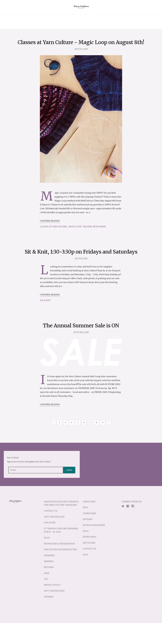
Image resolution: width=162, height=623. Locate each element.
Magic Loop (74, 226)
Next (108, 422)
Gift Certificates (54, 516)
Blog (47, 537)
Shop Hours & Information (59, 543)
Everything (89, 537)
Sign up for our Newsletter (60, 549)
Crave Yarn (89, 501)
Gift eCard (89, 543)
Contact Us (50, 511)
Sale (85, 554)
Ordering (49, 555)
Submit (69, 470)
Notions (87, 519)
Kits (85, 507)
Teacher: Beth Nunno (94, 226)
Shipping (49, 561)
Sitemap (48, 596)
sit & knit (45, 300)
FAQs (46, 573)
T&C (46, 579)
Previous (53, 422)
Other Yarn (89, 513)
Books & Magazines (94, 525)
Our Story (50, 522)
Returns (49, 567)
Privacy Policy (52, 585)
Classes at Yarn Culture (53, 226)
